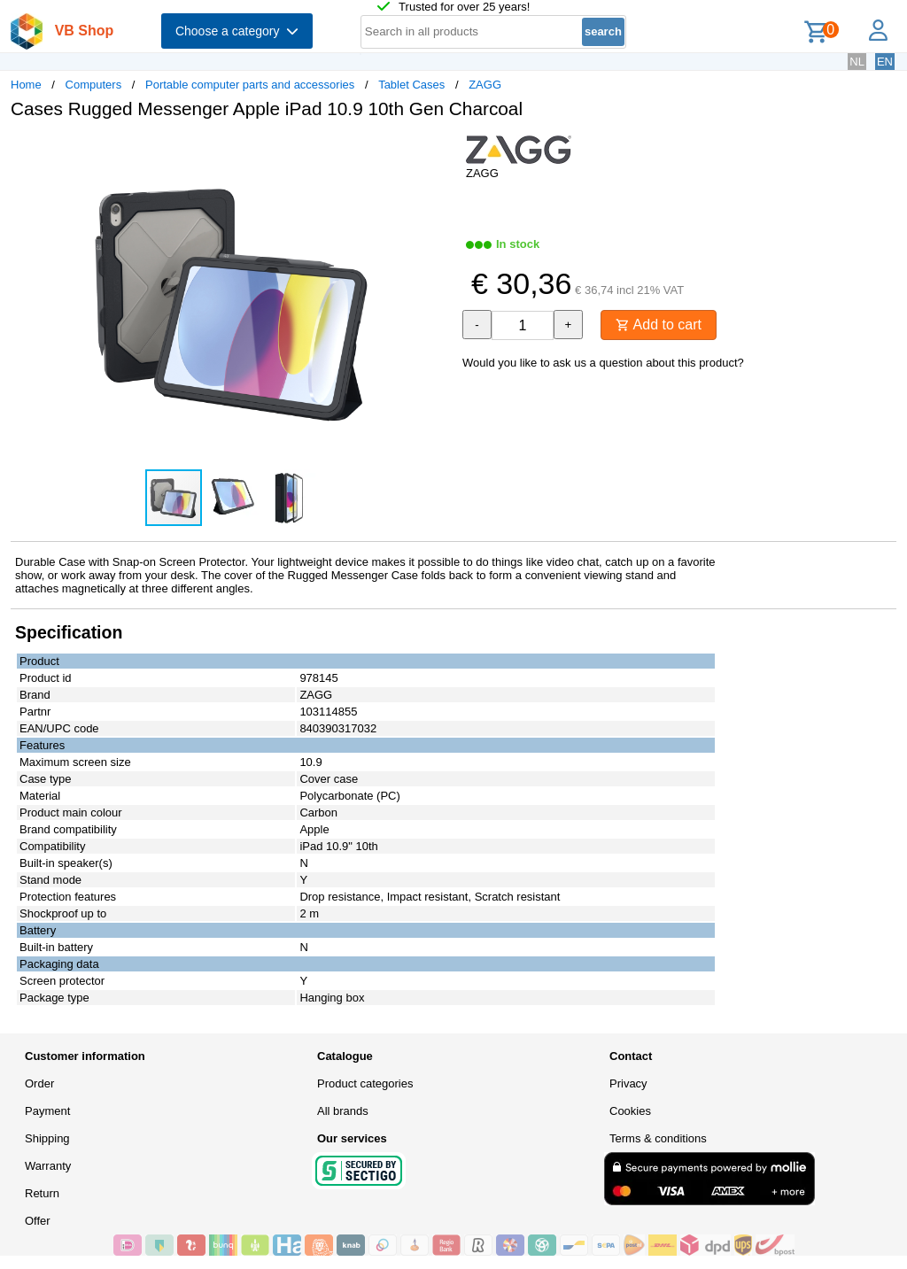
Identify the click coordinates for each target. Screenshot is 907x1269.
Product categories (365, 1083)
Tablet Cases (411, 84)
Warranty (48, 1165)
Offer (37, 1220)
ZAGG (485, 84)
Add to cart (659, 324)
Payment (47, 1111)
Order (39, 1083)
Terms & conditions (658, 1138)
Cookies (630, 1111)
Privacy (628, 1083)
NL (856, 61)
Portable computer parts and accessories (249, 84)
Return (42, 1193)
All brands (342, 1111)
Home (26, 84)
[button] (437, 151)
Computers (94, 84)
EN (885, 61)
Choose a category (236, 31)
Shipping (47, 1138)
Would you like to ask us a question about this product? (603, 362)
